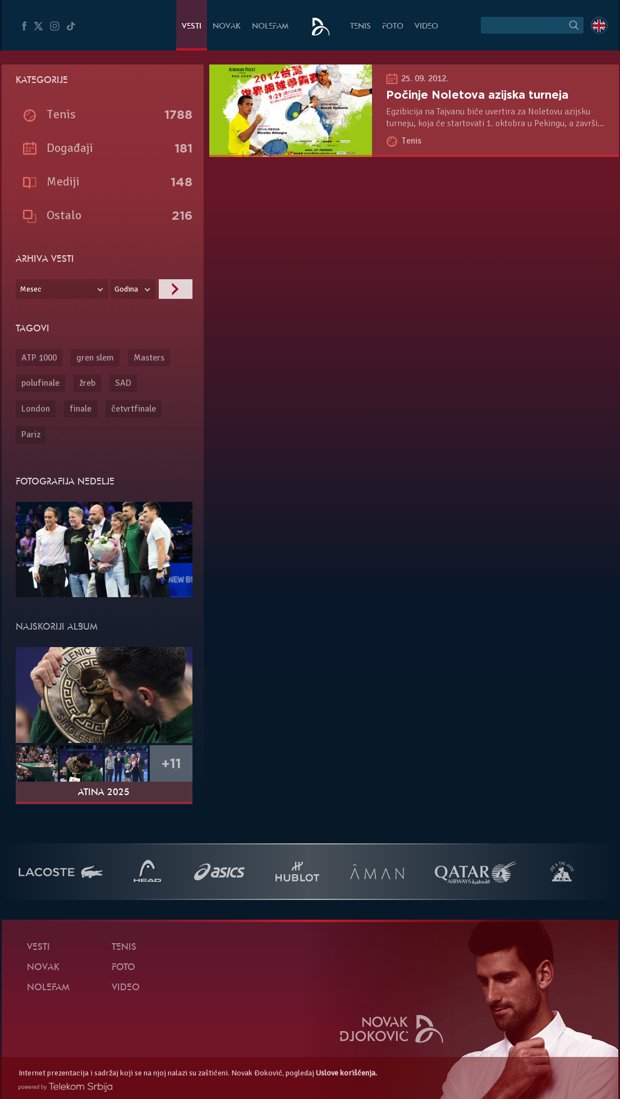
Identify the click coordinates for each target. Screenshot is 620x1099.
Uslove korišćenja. (346, 1073)
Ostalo (64, 215)
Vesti (191, 26)
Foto (392, 26)
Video (426, 26)
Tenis (360, 26)
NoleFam (270, 26)
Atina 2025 (104, 792)
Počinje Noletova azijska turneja (477, 94)
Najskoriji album (57, 627)
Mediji (63, 181)
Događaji (70, 147)
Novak (227, 26)
